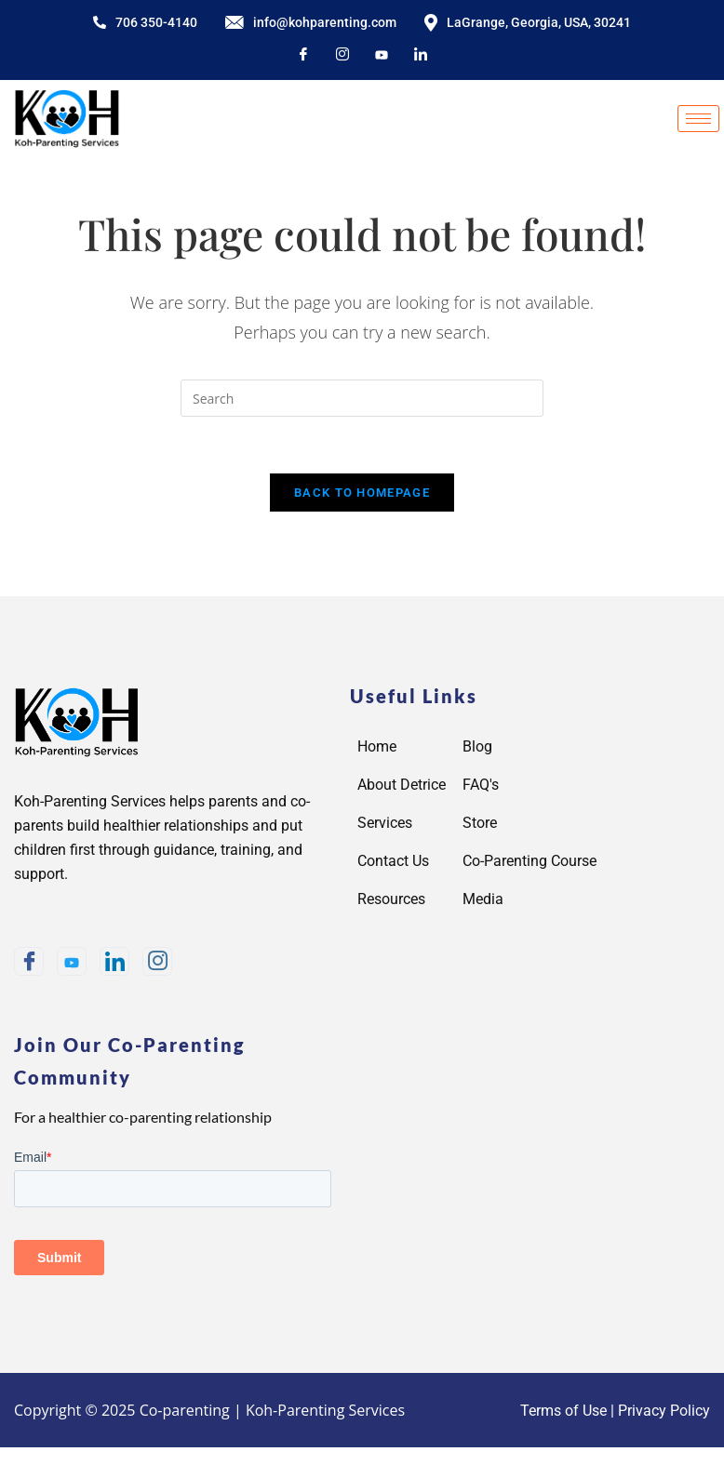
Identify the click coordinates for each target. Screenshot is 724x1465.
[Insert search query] (362, 398)
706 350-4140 (145, 22)
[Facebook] (303, 55)
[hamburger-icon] (698, 118)
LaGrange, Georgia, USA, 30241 (527, 23)
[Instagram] (342, 55)
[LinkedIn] (420, 55)
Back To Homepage (362, 492)
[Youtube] (72, 961)
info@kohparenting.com (310, 22)
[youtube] (381, 55)
